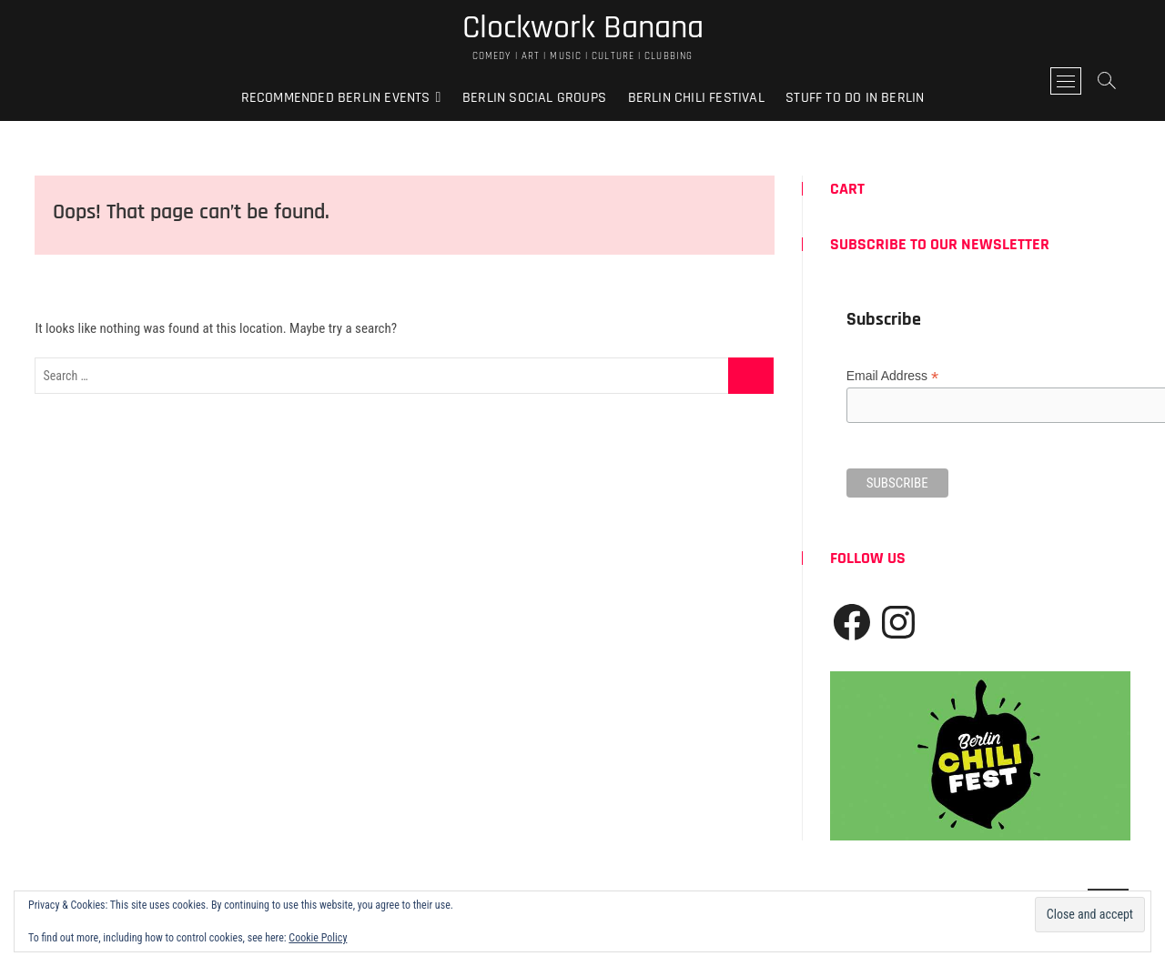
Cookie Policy (318, 937)
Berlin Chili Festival (696, 97)
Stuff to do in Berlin (854, 97)
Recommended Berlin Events (336, 97)
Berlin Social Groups (534, 97)
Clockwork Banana (583, 28)
